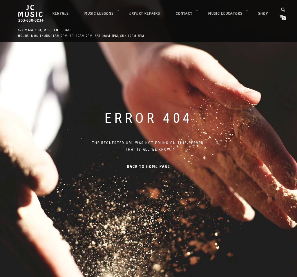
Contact (184, 13)
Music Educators (225, 13)
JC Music (31, 11)
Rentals (60, 13)
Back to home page (148, 166)
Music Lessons (99, 13)
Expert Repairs (144, 13)
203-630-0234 (31, 20)
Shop (263, 13)
